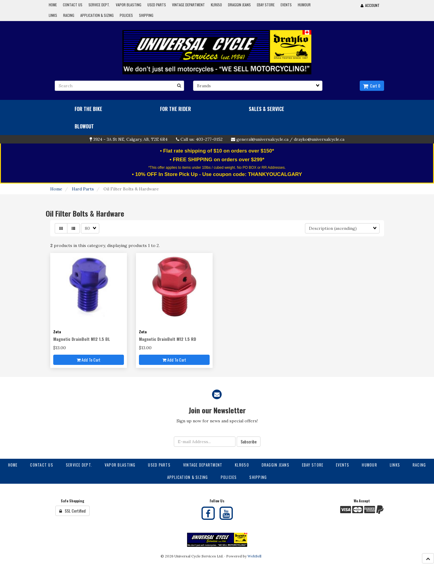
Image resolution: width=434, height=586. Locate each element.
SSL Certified (72, 510)
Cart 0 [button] (371, 85)
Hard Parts (83, 189)
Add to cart (88, 359)
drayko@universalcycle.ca (319, 139)
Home (56, 189)
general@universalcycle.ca (262, 139)
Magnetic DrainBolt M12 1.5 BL (81, 339)
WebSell (254, 556)
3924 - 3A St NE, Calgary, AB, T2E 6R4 (130, 139)
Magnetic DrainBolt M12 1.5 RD (167, 339)
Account (370, 5)
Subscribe (249, 441)
